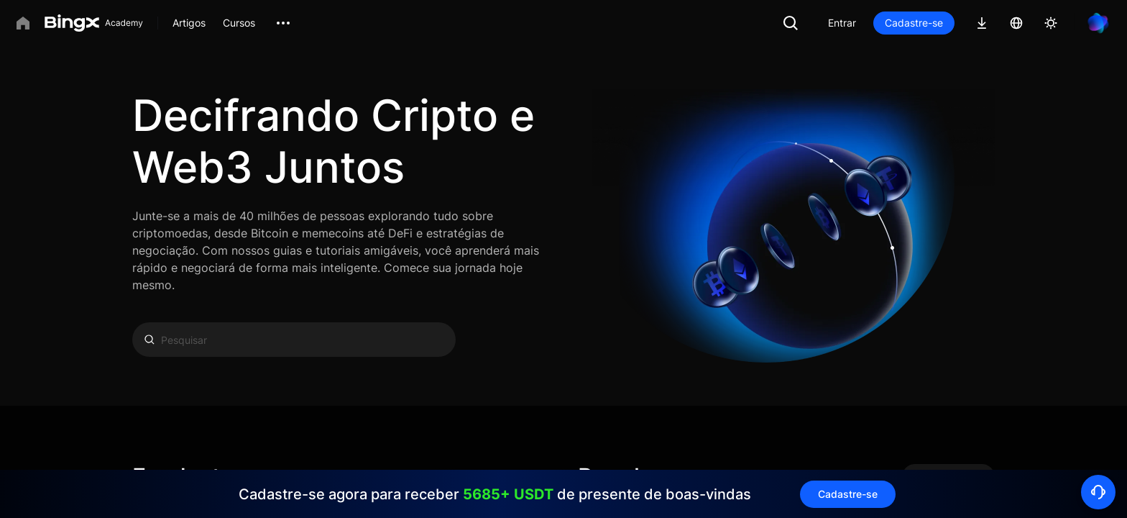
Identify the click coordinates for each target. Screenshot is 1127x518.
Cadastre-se (914, 23)
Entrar (842, 23)
